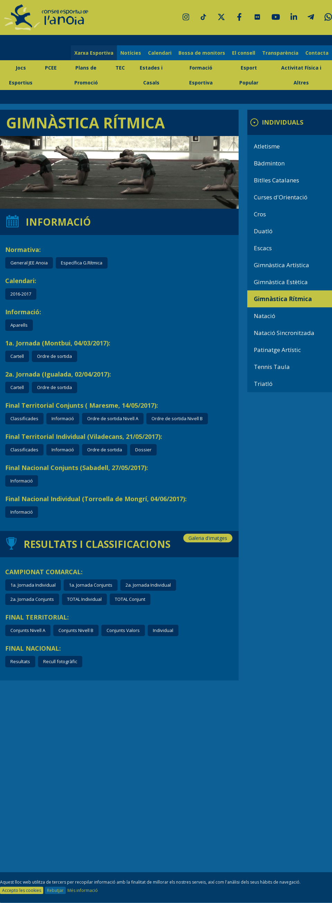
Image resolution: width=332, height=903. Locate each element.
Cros (260, 214)
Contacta (317, 52)
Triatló (263, 384)
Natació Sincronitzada (284, 333)
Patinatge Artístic (277, 350)
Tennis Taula (272, 367)
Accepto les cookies (21, 890)
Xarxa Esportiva (93, 52)
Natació (264, 316)
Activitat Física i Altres (301, 75)
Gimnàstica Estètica (281, 282)
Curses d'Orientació (280, 197)
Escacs (263, 248)
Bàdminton (269, 163)
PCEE (51, 67)
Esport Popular (248, 75)
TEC (120, 67)
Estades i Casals (151, 75)
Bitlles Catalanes (276, 180)
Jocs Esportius (21, 75)
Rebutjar (55, 890)
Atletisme (267, 146)
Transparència (280, 52)
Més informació (82, 890)
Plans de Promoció (86, 75)
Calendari (160, 52)
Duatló (263, 231)
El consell (243, 52)
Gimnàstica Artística (281, 265)
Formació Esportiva (201, 75)
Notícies (130, 52)
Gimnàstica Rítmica (283, 299)
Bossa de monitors (201, 52)
